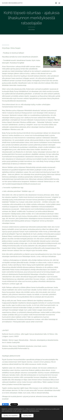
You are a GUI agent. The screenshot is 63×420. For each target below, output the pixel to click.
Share (5, 404)
